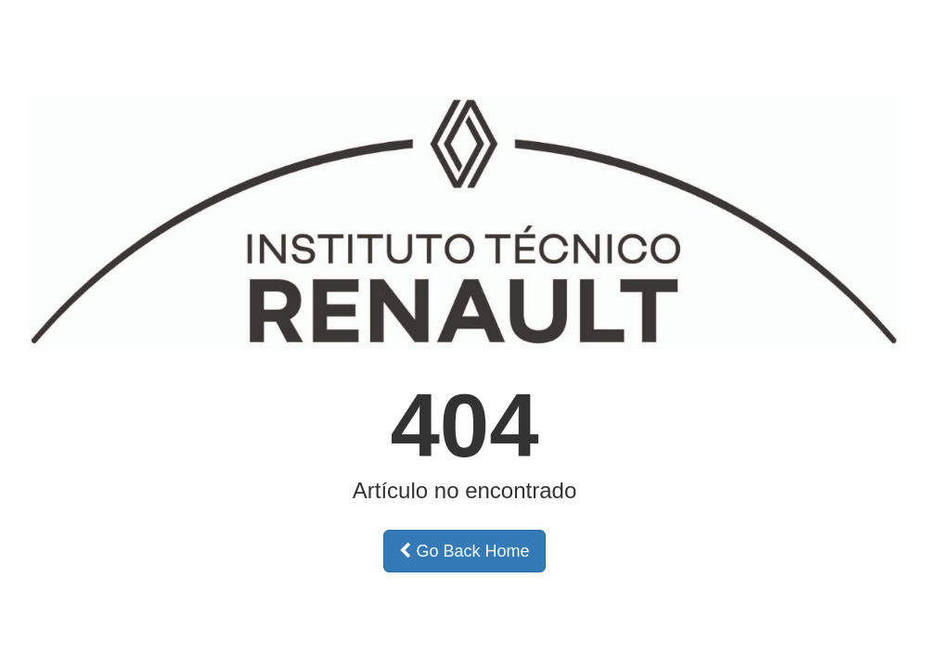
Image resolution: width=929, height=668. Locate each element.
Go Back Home (464, 551)
